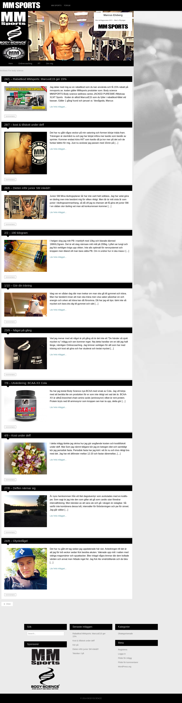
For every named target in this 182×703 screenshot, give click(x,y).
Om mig (49, 63)
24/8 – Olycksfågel (16, 540)
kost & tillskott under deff (84, 641)
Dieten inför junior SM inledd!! (86, 649)
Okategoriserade (125, 633)
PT (39, 63)
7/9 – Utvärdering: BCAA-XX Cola (25, 383)
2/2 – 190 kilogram (16, 232)
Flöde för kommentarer (128, 662)
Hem (11, 63)
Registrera (122, 649)
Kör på (75, 645)
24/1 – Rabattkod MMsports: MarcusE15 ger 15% (35, 79)
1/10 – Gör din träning (18, 285)
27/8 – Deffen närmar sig (20, 488)
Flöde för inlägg (125, 658)
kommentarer (10, 116)
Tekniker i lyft (78, 653)
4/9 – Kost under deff (17, 435)
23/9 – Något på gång (18, 330)
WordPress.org (124, 666)
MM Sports (56, 6)
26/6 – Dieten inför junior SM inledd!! (27, 188)
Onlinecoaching (25, 63)
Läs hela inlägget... (58, 107)
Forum (67, 6)
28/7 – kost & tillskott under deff (24, 124)
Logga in (122, 654)
